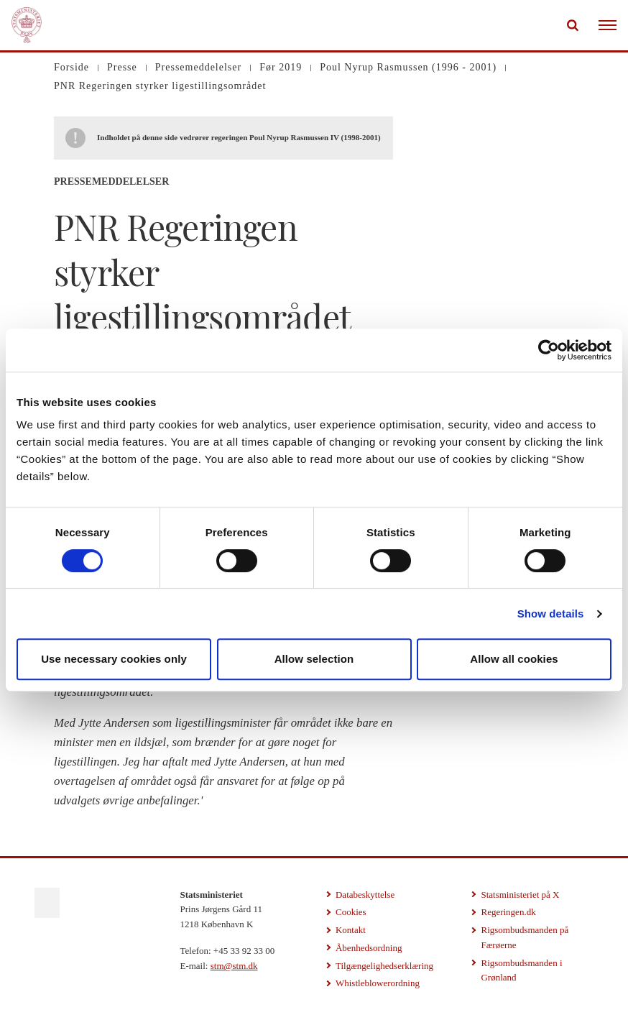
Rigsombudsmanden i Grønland (521, 970)
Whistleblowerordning (378, 983)
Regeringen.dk (508, 911)
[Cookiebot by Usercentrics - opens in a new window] (548, 350)
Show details (550, 613)
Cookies (351, 911)
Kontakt (351, 929)
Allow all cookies (514, 659)
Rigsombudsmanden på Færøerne (524, 937)
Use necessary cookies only (114, 659)
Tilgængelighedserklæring (384, 965)
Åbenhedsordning (369, 947)
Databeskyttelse (365, 894)
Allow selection (314, 659)
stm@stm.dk (234, 965)
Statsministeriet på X (520, 894)
